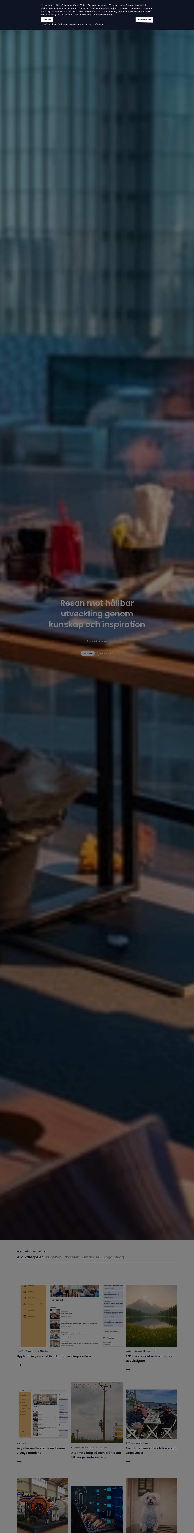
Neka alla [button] (47, 19)
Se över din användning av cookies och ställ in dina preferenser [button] (73, 24)
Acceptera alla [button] (144, 19)
